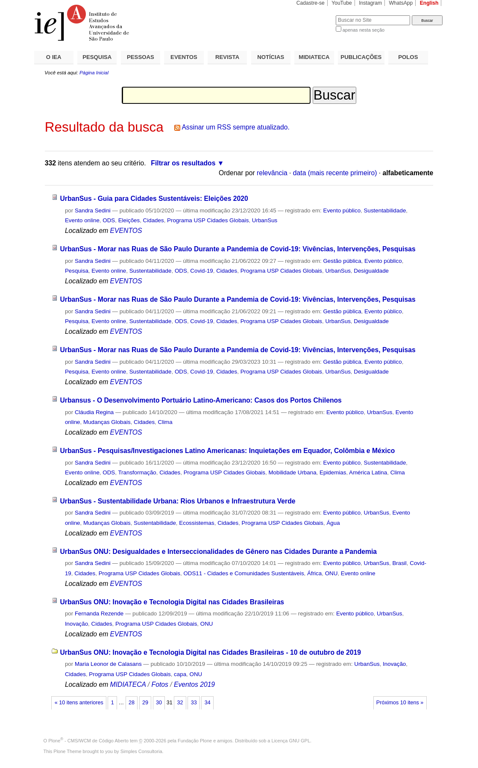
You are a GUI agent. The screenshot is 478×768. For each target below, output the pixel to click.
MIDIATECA (314, 57)
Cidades (153, 220)
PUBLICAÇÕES (360, 57)
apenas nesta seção (363, 29)
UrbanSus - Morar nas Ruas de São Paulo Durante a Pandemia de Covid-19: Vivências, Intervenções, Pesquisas (237, 249)
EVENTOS (183, 57)
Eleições (129, 220)
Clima (165, 422)
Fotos (160, 684)
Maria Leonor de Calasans (108, 664)
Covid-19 (201, 271)
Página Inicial (94, 72)
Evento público (342, 210)
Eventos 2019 (194, 684)
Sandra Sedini (93, 210)
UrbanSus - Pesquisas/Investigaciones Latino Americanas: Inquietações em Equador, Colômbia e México (227, 450)
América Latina (368, 472)
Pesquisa (76, 271)
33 (194, 703)
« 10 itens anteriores (79, 703)
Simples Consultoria (141, 751)
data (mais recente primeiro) (335, 173)
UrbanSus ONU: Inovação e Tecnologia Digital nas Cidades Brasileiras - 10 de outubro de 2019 (210, 652)
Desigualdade (371, 271)
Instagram (370, 3)
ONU (331, 573)
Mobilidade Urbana (292, 472)
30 (159, 703)
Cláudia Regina (94, 412)
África (314, 573)
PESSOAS (140, 57)
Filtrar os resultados (183, 163)
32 (180, 703)
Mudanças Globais (107, 422)
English (429, 3)
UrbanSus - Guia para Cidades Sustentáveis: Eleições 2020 (154, 198)
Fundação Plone (195, 740)
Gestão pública (342, 261)
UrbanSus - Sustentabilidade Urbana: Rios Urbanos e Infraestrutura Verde (177, 501)
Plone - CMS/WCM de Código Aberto (88, 740)
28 (132, 703)
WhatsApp (401, 3)
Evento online (82, 220)
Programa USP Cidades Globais (208, 220)
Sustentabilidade (385, 210)
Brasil (399, 563)
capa (180, 674)
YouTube (341, 3)
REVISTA (227, 57)
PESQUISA (96, 57)
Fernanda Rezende (99, 613)
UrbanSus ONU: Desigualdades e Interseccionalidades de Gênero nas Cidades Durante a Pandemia (218, 551)
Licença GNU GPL (291, 740)
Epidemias (333, 472)
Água (333, 523)
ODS (109, 220)
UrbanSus (264, 220)
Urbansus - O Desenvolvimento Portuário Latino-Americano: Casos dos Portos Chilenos (200, 400)
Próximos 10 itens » (399, 703)
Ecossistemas (196, 523)
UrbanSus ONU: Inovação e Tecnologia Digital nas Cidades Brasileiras (172, 602)
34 (208, 703)
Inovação (76, 624)
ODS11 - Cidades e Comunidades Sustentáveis (243, 573)
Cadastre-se (310, 3)
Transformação (137, 472)
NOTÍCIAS (270, 57)
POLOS (408, 57)
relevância (272, 173)
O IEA (54, 57)
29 (145, 703)
